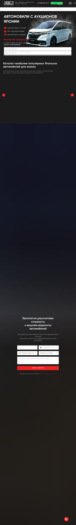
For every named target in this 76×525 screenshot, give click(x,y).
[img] (9, 3)
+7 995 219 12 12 (43, 3)
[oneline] (37, 49)
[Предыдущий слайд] (3, 94)
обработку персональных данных (48, 373)
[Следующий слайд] (72, 94)
